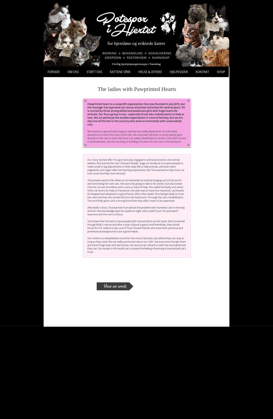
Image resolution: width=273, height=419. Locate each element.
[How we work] (115, 286)
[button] (226, 33)
